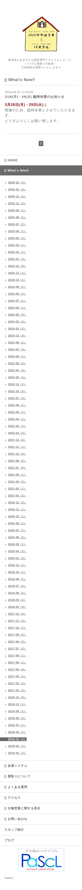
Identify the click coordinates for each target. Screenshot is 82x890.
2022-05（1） (17, 412)
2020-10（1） (17, 516)
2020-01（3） (17, 558)
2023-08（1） (17, 342)
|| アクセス (12, 797)
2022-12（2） (17, 384)
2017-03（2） (17, 676)
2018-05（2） (17, 593)
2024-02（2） (17, 328)
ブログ (9, 840)
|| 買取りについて (17, 776)
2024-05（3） (17, 314)
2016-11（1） (17, 704)
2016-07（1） (17, 725)
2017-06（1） (17, 655)
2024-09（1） (17, 286)
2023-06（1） (17, 356)
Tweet (8, 878)
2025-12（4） (17, 196)
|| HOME (11, 160)
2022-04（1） (17, 419)
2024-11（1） (17, 273)
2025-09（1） (17, 210)
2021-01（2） (17, 495)
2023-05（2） (17, 363)
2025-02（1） (17, 252)
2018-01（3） (17, 606)
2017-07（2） (17, 648)
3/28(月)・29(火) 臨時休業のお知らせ (35, 96)
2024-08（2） (17, 293)
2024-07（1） (17, 300)
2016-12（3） (17, 697)
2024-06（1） (17, 307)
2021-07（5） (17, 467)
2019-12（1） (17, 565)
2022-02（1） (17, 426)
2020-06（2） (17, 537)
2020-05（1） (17, 544)
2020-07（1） (17, 530)
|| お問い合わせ (15, 819)
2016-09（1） (17, 711)
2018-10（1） (17, 572)
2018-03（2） (17, 600)
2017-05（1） (17, 662)
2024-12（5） (17, 266)
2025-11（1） (17, 203)
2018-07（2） (17, 586)
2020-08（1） (17, 523)
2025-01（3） (17, 259)
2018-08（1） (17, 579)
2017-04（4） (17, 669)
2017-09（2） (17, 634)
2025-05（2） (17, 238)
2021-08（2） (17, 460)
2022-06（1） (17, 405)
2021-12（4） (17, 440)
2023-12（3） (17, 335)
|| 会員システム (15, 765)
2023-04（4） (17, 370)
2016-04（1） (17, 732)
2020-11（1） (17, 509)
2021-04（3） (17, 481)
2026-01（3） (17, 189)
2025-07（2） (17, 224)
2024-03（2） (17, 321)
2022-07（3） (17, 398)
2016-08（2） (17, 718)
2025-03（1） (17, 245)
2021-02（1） (17, 488)
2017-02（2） (17, 683)
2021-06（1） (17, 474)
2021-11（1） (17, 446)
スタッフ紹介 (14, 829)
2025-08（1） (17, 217)
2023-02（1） (17, 377)
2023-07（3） (17, 349)
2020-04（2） (17, 551)
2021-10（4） (17, 453)
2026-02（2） (17, 182)
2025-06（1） (17, 231)
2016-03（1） (17, 739)
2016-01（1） (17, 753)
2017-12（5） (17, 613)
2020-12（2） (17, 502)
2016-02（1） (17, 746)
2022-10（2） (17, 391)
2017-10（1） (17, 627)
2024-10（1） (17, 280)
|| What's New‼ (16, 170)
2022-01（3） (17, 433)
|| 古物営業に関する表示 (22, 808)
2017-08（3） (17, 641)
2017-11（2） (17, 620)
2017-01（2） (17, 690)
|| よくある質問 (15, 787)
